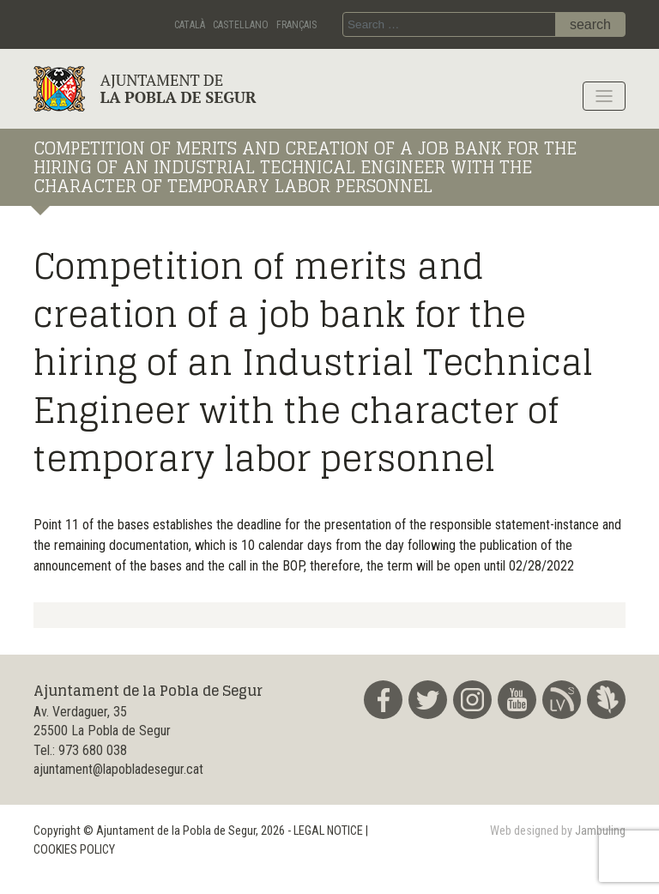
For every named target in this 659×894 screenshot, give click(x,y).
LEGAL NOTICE (328, 831)
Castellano (241, 25)
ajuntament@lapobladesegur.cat (118, 769)
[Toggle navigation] (604, 96)
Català (189, 25)
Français (296, 25)
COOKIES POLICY (74, 850)
